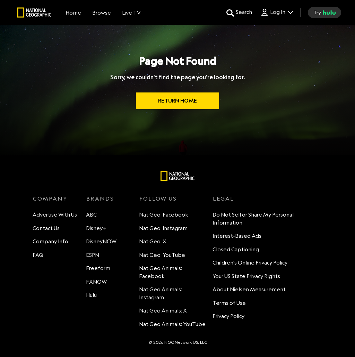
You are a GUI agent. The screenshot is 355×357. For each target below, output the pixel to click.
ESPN (92, 255)
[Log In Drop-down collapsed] (276, 12)
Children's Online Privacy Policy (250, 263)
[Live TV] (131, 12)
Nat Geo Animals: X (163, 311)
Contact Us (46, 228)
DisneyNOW (101, 241)
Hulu (91, 295)
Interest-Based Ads (237, 236)
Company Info (51, 241)
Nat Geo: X (153, 241)
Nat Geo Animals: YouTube (172, 324)
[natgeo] (34, 13)
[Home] (73, 12)
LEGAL (223, 198)
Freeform (98, 268)
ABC (91, 215)
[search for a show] (239, 12)
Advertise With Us (55, 215)
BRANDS (100, 198)
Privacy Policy (229, 316)
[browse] (101, 12)
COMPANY (50, 198)
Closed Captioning (236, 249)
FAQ (38, 255)
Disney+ (96, 228)
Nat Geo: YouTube (162, 255)
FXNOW (96, 282)
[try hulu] (324, 12)
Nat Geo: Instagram (163, 228)
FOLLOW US (158, 198)
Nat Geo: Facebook (164, 215)
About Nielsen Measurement (249, 289)
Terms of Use (229, 303)
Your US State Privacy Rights (246, 276)
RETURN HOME (177, 100)
